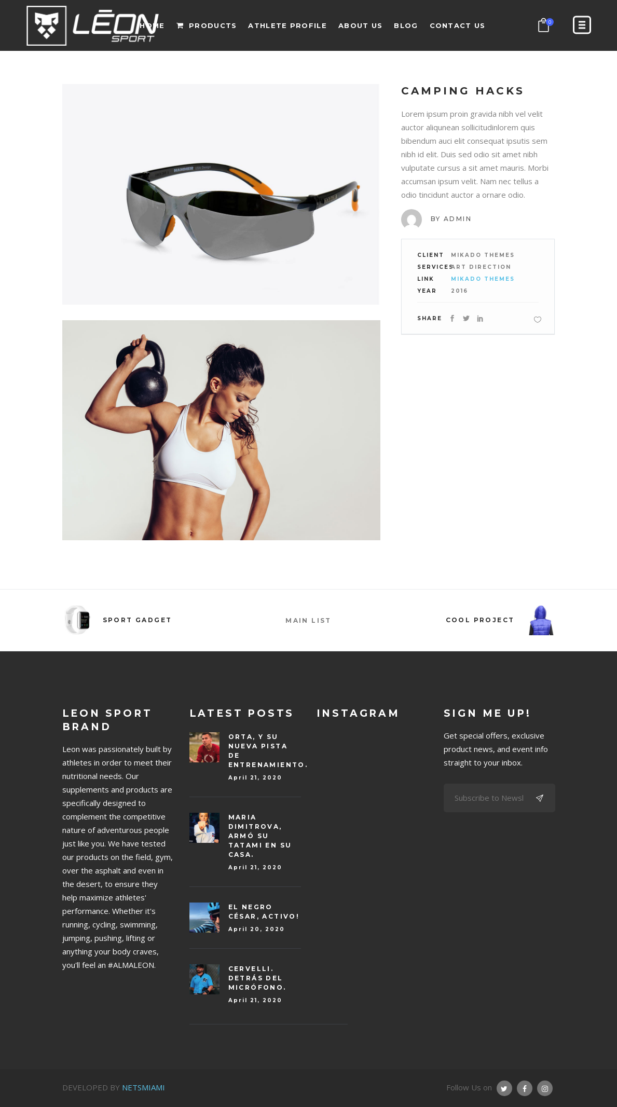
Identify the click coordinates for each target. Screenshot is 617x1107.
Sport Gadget (137, 620)
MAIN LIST (308, 620)
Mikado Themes (483, 279)
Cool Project (480, 620)
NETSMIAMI (143, 1087)
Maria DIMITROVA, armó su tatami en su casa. (260, 835)
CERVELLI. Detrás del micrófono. (257, 978)
